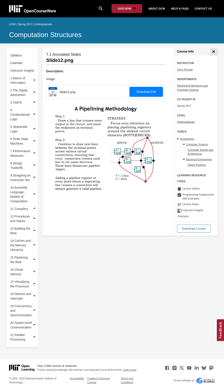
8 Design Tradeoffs (16, 165)
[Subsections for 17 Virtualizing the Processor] (34, 284)
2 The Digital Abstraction (18, 93)
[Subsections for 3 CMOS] (34, 102)
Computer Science (197, 144)
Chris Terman (185, 69)
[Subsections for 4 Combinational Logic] (34, 115)
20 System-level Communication (21, 325)
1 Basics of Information (18, 80)
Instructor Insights (22, 70)
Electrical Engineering (199, 159)
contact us (203, 8)
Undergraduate (186, 122)
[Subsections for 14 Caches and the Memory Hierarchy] (34, 245)
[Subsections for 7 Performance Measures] (34, 153)
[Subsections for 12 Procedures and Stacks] (34, 219)
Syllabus (16, 55)
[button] (194, 229)
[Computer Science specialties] (184, 144)
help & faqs (180, 8)
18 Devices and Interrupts (20, 296)
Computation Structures (45, 35)
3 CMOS (16, 102)
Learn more (130, 369)
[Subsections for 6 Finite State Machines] (34, 141)
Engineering (187, 138)
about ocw (156, 8)
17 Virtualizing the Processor (19, 284)
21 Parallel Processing (17, 337)
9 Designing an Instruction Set (20, 178)
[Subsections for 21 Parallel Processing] (34, 337)
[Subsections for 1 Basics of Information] (34, 81)
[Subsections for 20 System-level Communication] (34, 325)
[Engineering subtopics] (178, 139)
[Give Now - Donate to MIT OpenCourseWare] (126, 8)
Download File (146, 92)
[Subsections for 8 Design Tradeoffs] (34, 166)
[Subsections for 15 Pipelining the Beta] (34, 260)
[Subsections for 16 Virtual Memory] (34, 272)
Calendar (16, 63)
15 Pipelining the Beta (19, 260)
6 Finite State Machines (19, 141)
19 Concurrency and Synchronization (21, 310)
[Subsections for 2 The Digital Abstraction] (34, 93)
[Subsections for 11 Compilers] (34, 209)
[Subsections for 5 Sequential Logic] (34, 129)
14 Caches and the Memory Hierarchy (20, 245)
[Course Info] (214, 52)
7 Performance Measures (20, 153)
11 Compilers (19, 209)
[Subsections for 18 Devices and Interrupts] (34, 296)
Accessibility (77, 378)
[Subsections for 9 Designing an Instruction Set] (34, 178)
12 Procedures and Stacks (20, 219)
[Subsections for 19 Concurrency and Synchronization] (34, 311)
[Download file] (52, 92)
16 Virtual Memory (16, 272)
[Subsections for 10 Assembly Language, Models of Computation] (34, 195)
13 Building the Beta (20, 231)
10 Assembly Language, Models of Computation (18, 194)
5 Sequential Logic (18, 129)
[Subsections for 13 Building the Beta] (34, 231)
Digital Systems (197, 164)
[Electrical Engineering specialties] (184, 159)
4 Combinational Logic (20, 114)
